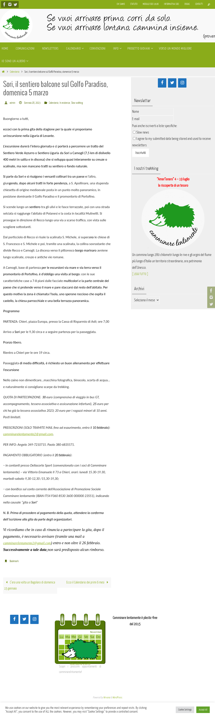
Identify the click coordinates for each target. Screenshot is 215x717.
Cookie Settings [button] (185, 709)
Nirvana (106, 698)
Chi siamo (121, 4)
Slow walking (84, 103)
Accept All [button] (203, 709)
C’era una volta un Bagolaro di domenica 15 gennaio (24, 586)
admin (13, 103)
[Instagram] (182, 83)
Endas (187, 4)
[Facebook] (162, 83)
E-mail (135, 119)
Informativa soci (171, 4)
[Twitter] (172, 83)
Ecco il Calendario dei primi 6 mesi (87, 583)
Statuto (133, 4)
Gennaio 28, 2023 (34, 103)
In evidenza (70, 103)
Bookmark (15, 561)
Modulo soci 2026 (151, 4)
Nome (135, 112)
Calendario (14, 71)
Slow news (142, 132)
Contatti (199, 4)
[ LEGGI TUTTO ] (141, 274)
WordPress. (117, 698)
